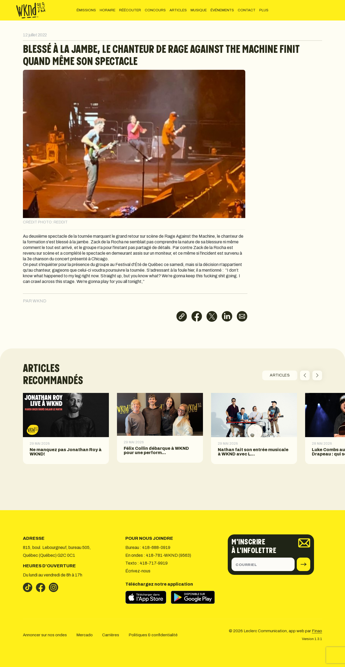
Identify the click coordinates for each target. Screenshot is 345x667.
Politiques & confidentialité (153, 635)
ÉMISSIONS (86, 10)
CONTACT (247, 10)
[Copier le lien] (181, 316)
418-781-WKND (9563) (168, 555)
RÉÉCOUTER (130, 10)
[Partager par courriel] (242, 316)
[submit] (303, 564)
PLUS (263, 10)
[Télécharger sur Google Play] (195, 597)
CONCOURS (155, 10)
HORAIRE (107, 10)
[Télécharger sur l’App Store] (148, 597)
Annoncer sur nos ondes (45, 635)
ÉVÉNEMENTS (222, 10)
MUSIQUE (199, 10)
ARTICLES (178, 10)
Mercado (84, 635)
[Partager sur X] (211, 316)
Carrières (110, 635)
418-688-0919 (156, 547)
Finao (317, 631)
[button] (305, 375)
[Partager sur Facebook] (196, 316)
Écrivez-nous (137, 571)
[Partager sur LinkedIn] (227, 316)
